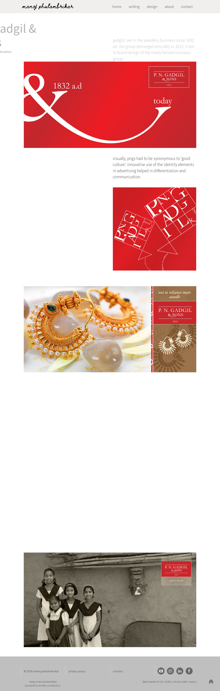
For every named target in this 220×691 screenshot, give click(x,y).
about (169, 6)
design (152, 6)
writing (134, 6)
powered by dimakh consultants (42, 685)
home (116, 6)
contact (187, 6)
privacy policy (76, 671)
